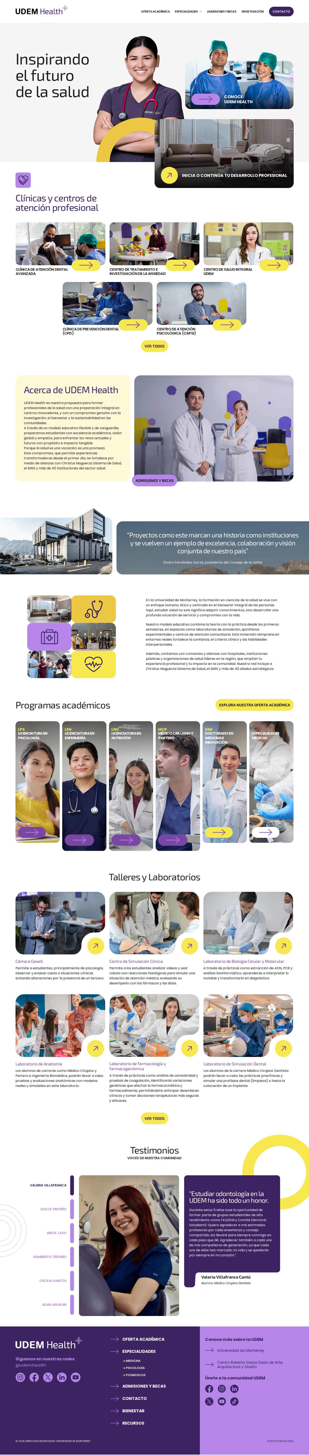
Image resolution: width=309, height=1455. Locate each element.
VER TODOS (155, 346)
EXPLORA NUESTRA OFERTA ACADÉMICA (254, 705)
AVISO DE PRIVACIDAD (280, 1441)
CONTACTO (281, 11)
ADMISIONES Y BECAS (155, 480)
